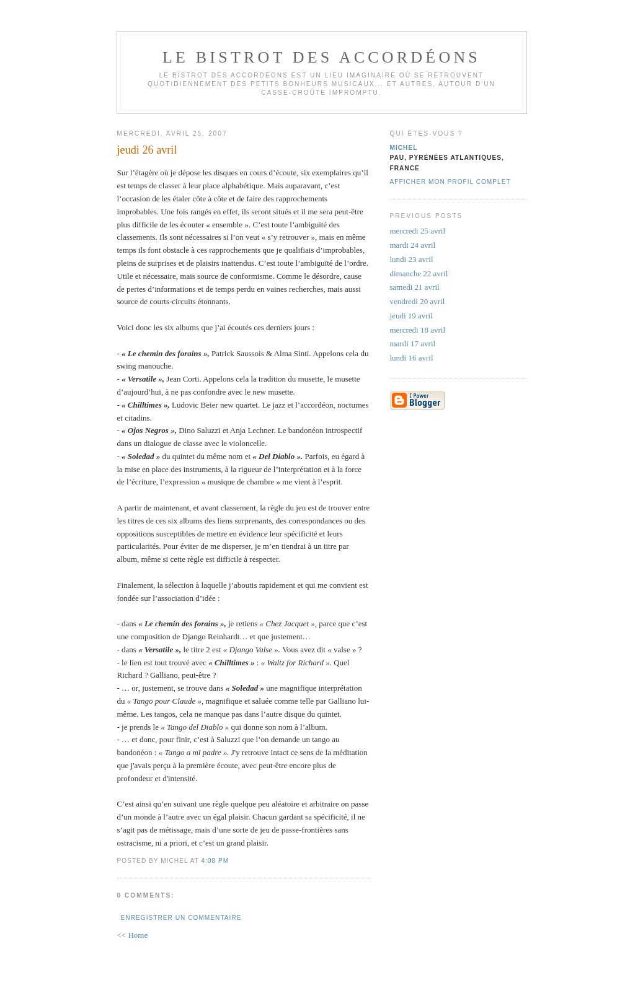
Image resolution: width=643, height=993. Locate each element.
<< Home (132, 935)
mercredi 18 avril (418, 330)
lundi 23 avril (411, 259)
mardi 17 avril (413, 343)
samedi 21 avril (415, 287)
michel (404, 147)
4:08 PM (215, 860)
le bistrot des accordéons (321, 57)
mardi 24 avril (413, 245)
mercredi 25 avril (418, 230)
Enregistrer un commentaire (181, 917)
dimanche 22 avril (419, 273)
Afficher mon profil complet (450, 181)
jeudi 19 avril (411, 315)
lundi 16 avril (411, 357)
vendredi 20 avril (417, 301)
